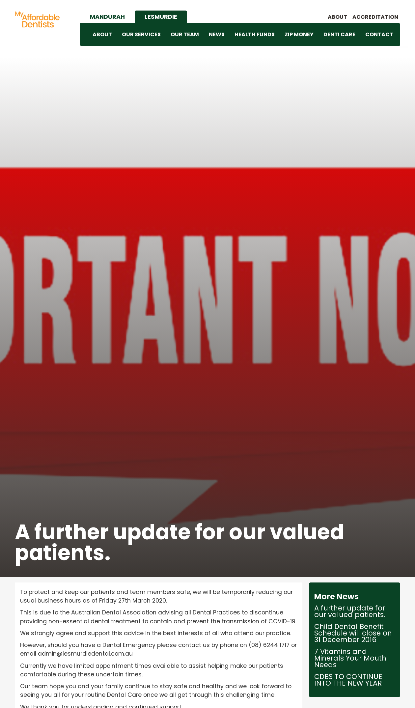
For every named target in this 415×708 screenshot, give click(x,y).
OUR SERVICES (141, 34)
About (337, 17)
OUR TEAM (185, 34)
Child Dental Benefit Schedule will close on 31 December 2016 (353, 633)
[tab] (107, 17)
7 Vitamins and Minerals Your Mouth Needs (350, 658)
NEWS (217, 34)
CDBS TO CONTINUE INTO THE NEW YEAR (348, 680)
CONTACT (379, 34)
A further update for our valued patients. (349, 611)
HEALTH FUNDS (255, 34)
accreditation (375, 17)
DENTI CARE (339, 34)
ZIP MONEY (299, 34)
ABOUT (102, 34)
